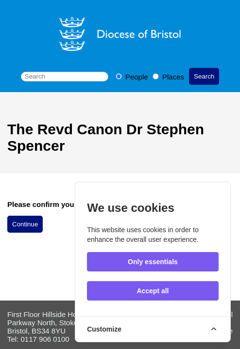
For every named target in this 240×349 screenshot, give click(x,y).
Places (168, 77)
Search (204, 76)
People (133, 77)
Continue (25, 224)
